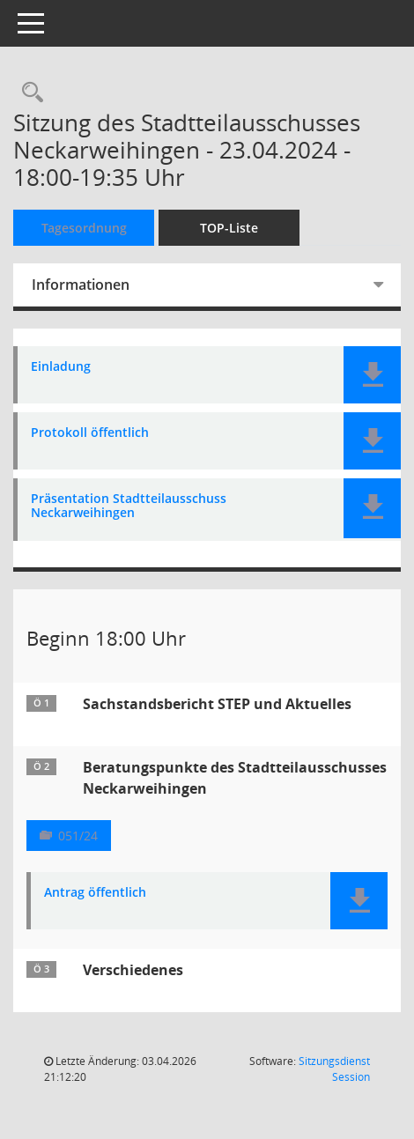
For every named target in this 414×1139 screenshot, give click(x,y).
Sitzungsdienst (334, 1069)
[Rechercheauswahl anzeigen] (28, 92)
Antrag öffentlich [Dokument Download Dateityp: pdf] (95, 892)
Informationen (80, 284)
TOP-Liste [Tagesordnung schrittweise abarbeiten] (229, 227)
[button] (372, 374)
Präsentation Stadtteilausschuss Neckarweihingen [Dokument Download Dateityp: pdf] (128, 506)
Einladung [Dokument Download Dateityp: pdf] (61, 366)
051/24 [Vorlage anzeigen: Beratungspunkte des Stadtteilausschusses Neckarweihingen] (78, 835)
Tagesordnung (84, 227)
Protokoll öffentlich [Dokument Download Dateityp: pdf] (90, 432)
